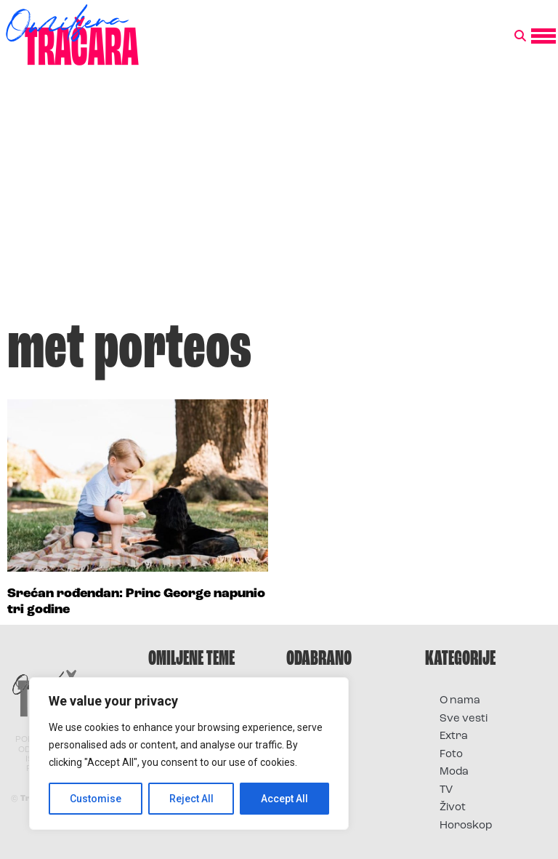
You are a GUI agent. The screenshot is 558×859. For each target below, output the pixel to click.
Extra (454, 736)
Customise (95, 798)
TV (446, 790)
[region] (189, 753)
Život (453, 807)
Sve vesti (464, 719)
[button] (520, 36)
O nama (460, 700)
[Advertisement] (279, 199)
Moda (454, 772)
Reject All (191, 798)
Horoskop (466, 825)
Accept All (284, 798)
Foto (451, 754)
